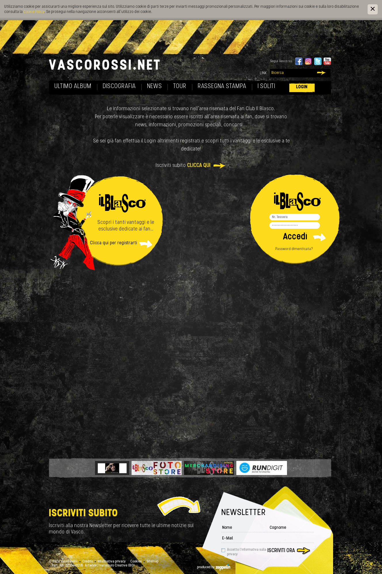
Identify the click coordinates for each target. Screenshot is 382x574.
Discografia (119, 86)
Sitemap (153, 561)
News (154, 86)
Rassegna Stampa (222, 86)
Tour (180, 86)
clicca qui (198, 165)
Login (302, 87)
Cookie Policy (34, 12)
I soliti (266, 86)
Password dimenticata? (294, 249)
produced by (213, 567)
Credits (87, 561)
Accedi (295, 237)
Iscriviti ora (281, 551)
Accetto (246, 552)
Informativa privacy (112, 561)
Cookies (136, 561)
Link (263, 73)
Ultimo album (73, 86)
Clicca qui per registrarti (113, 243)
